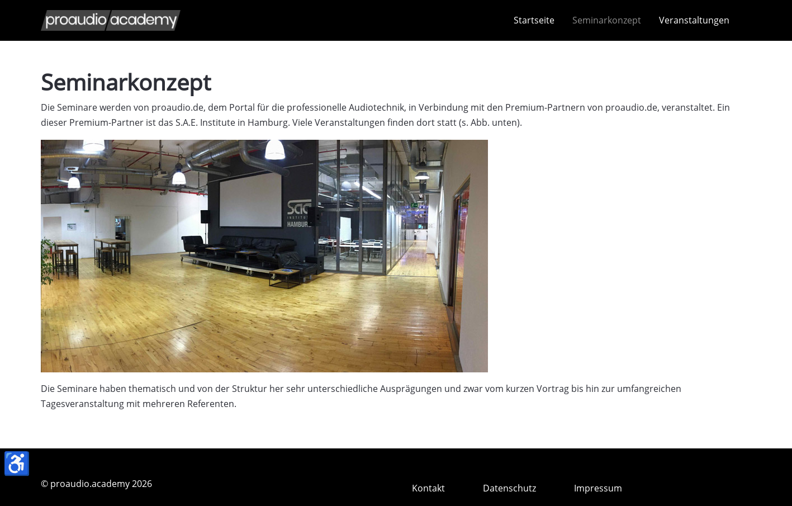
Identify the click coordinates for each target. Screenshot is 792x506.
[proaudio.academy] (111, 20)
